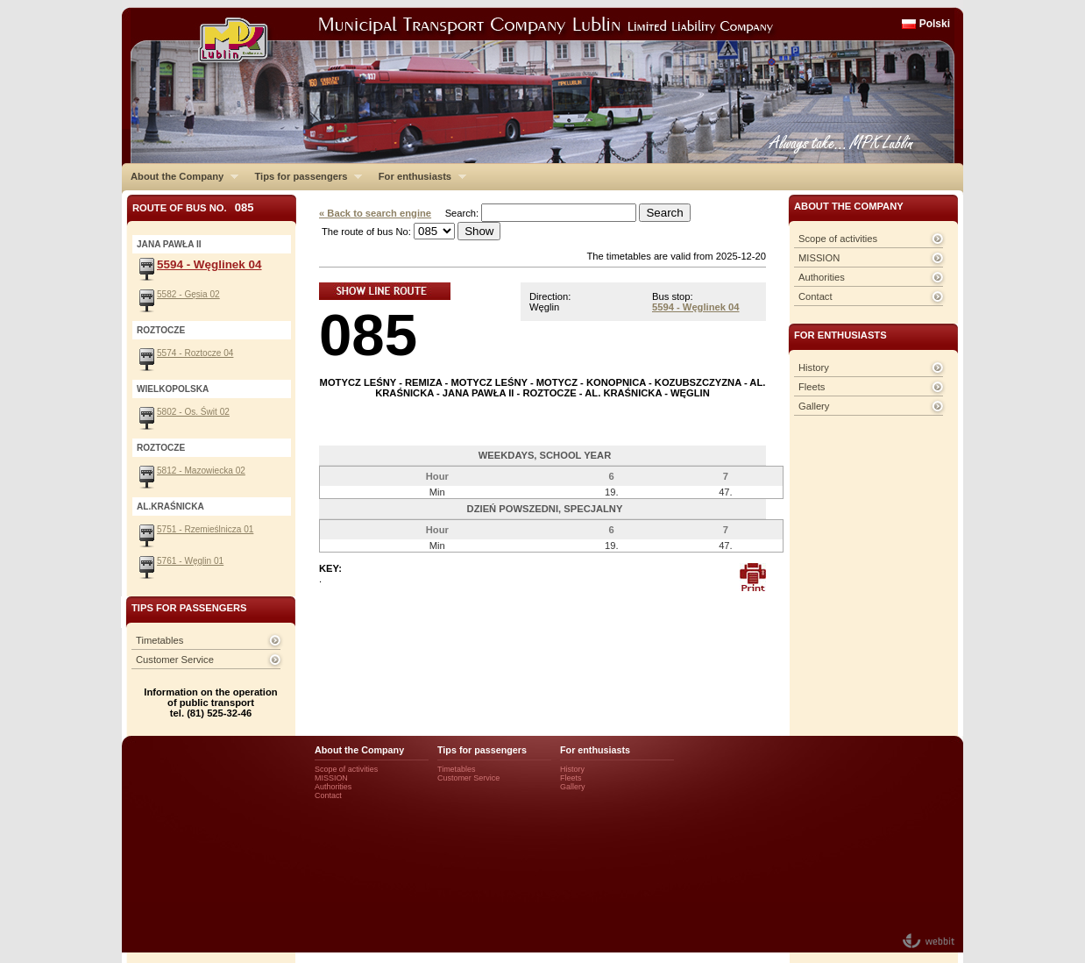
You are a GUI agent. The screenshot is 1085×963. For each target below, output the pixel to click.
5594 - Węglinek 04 (696, 307)
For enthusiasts (418, 176)
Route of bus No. (193, 207)
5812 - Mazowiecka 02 (201, 470)
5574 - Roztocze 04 (195, 353)
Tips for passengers (303, 176)
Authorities (821, 277)
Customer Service (175, 659)
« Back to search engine (375, 213)
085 (368, 334)
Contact (815, 296)
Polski (934, 24)
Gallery (813, 406)
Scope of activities (837, 238)
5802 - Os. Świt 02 (193, 412)
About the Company (180, 176)
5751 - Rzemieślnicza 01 (205, 529)
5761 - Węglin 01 (190, 561)
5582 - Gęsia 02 (188, 294)
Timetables (159, 640)
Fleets (811, 387)
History (813, 367)
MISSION (819, 258)
